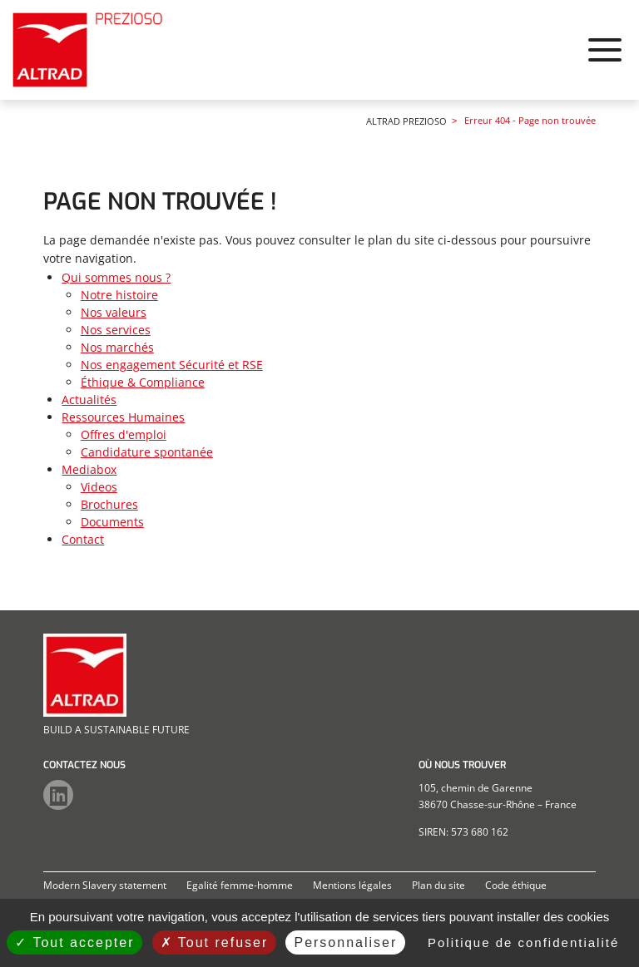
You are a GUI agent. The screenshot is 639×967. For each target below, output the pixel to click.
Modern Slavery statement (104, 885)
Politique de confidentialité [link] (523, 942)
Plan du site (438, 885)
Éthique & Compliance (143, 386)
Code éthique (516, 885)
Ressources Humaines (458, 71)
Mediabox (537, 71)
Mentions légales (352, 885)
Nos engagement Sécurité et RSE (172, 369)
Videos (99, 491)
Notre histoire (119, 299)
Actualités (375, 71)
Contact (606, 71)
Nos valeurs (113, 316)
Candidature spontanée (147, 456)
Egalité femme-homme (239, 885)
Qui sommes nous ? (301, 71)
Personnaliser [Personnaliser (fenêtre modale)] (345, 942)
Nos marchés (117, 351)
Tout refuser (215, 942)
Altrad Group (577, 19)
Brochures (109, 508)
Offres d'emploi (123, 438)
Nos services (116, 334)
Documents (112, 526)
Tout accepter (74, 942)
